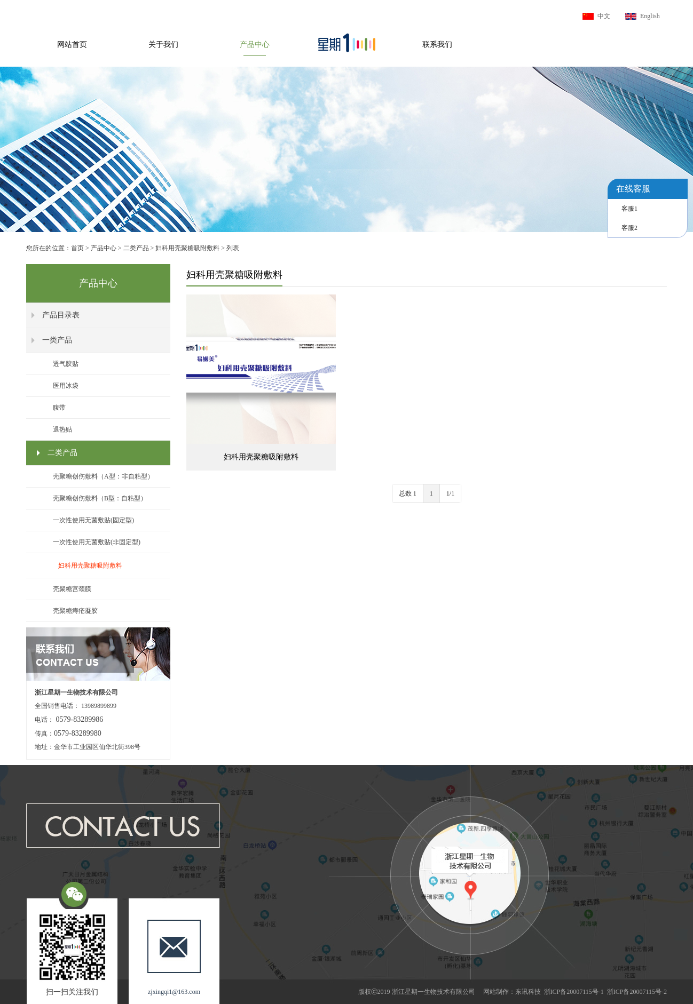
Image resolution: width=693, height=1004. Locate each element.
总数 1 (407, 493)
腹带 (59, 407)
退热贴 (62, 429)
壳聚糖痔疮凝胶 (75, 611)
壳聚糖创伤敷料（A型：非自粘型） (103, 476)
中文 (603, 16)
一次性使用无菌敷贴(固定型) (93, 520)
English (650, 16)
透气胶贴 (65, 364)
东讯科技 (528, 991)
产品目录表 (61, 315)
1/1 (450, 493)
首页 (77, 248)
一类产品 (57, 340)
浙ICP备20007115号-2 (637, 991)
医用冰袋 (65, 385)
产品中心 (255, 45)
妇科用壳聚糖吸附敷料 (187, 248)
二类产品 (136, 248)
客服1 (629, 208)
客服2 (629, 228)
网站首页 (72, 45)
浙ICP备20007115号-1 (574, 991)
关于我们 (163, 45)
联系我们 (437, 45)
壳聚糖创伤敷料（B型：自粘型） (100, 498)
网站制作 (496, 991)
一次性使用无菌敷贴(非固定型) (96, 542)
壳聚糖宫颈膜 (72, 589)
